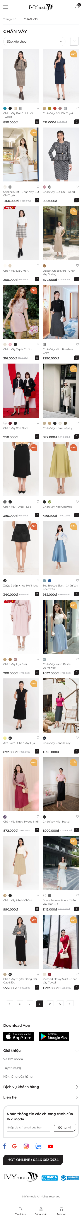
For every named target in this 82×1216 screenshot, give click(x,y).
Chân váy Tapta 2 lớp (17, 349)
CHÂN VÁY (31, 19)
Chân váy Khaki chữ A (17, 900)
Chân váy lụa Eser (15, 664)
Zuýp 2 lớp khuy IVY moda (21, 585)
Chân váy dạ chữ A (16, 270)
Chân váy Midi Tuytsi (56, 821)
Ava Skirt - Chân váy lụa (19, 743)
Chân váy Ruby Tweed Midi (21, 821)
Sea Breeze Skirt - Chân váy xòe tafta (60, 587)
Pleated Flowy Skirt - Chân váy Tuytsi (60, 980)
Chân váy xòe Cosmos (57, 506)
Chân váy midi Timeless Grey (58, 351)
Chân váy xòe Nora (15, 428)
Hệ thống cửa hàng (18, 1076)
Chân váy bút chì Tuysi (58, 113)
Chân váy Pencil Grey (56, 743)
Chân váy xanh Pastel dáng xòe (57, 665)
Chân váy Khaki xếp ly (57, 428)
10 (59, 1003)
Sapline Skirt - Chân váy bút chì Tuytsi (21, 193)
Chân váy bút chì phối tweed (18, 115)
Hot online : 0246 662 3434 (33, 1160)
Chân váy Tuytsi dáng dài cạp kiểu (20, 980)
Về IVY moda (13, 1059)
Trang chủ (9, 19)
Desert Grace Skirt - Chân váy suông (59, 272)
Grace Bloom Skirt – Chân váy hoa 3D (59, 902)
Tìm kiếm (20, 1214)
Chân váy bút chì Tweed (59, 191)
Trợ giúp (61, 1214)
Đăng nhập (41, 1214)
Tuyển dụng (12, 1068)
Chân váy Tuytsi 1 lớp (17, 506)
